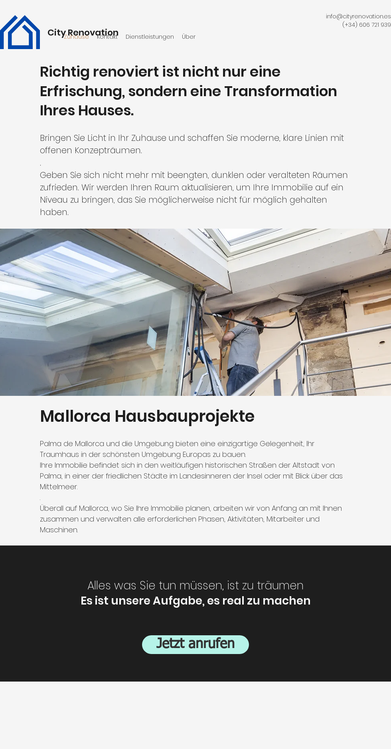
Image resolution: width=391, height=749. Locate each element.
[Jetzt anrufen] (195, 644)
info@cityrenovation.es (358, 16)
